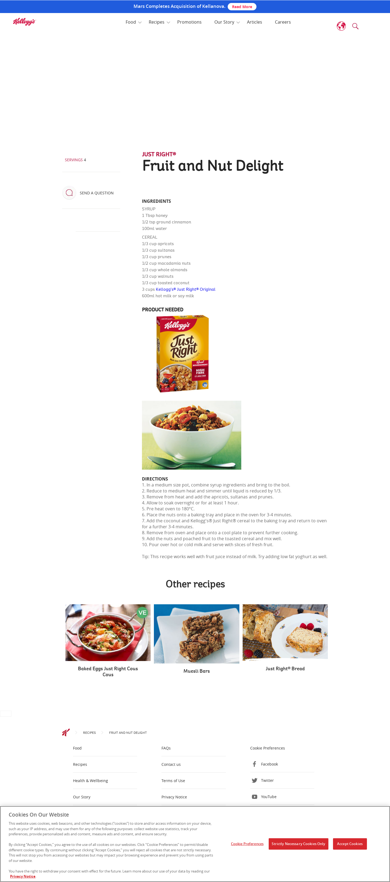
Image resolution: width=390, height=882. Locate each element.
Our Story (224, 22)
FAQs (166, 748)
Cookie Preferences (267, 748)
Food (131, 22)
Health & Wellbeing (90, 780)
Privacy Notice (174, 796)
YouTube (269, 796)
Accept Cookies (350, 843)
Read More (242, 6)
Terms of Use (173, 780)
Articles (254, 22)
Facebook (269, 764)
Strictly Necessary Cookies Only (298, 843)
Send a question (97, 192)
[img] (24, 22)
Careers (283, 22)
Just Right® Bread (285, 669)
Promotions (189, 22)
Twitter (267, 780)
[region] (195, 844)
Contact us (171, 764)
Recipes (156, 22)
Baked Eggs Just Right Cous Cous (108, 672)
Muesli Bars (196, 671)
